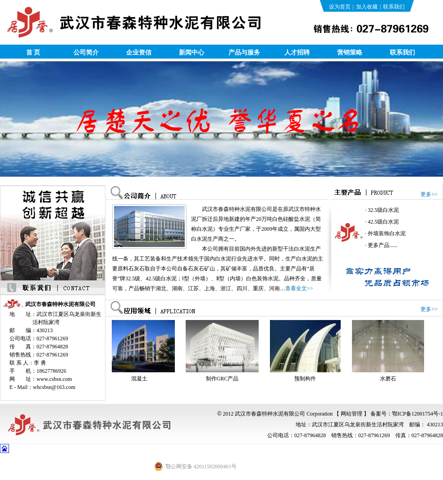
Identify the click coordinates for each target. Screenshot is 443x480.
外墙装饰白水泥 (387, 233)
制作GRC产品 (223, 378)
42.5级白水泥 (383, 222)
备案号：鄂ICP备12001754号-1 (406, 414)
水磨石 (389, 378)
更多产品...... (382, 245)
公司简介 (86, 52)
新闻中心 (191, 52)
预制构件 (306, 378)
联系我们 (394, 7)
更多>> (429, 194)
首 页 (33, 52)
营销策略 (349, 52)
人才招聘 (297, 52)
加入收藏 (367, 7)
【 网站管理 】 (351, 414)
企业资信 (138, 52)
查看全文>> (299, 288)
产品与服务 (244, 52)
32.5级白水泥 (383, 210)
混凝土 (140, 378)
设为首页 (340, 7)
